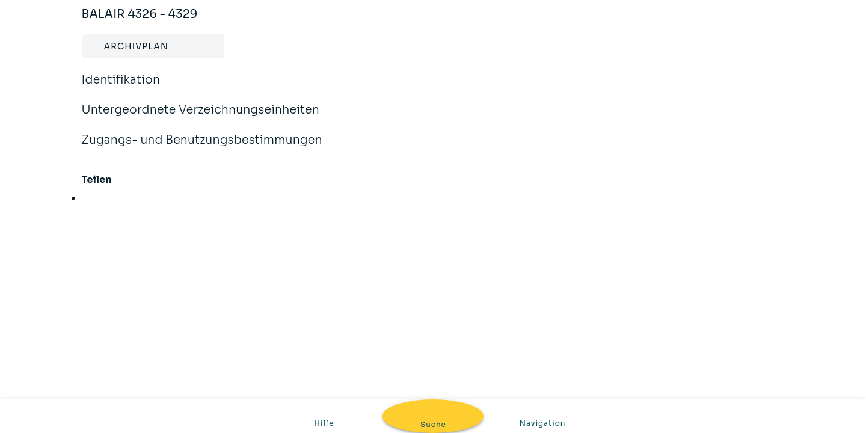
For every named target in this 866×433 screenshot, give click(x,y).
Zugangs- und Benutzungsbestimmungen (202, 148)
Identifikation (121, 88)
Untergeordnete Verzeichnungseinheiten (201, 118)
